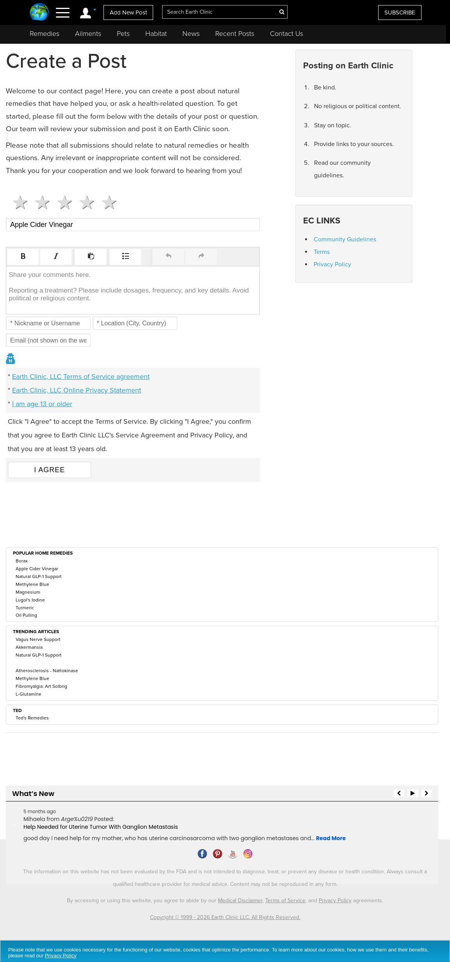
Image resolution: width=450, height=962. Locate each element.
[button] (23, 257)
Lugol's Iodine (30, 600)
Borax (22, 561)
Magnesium (28, 592)
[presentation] (23, 257)
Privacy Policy (332, 264)
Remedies (44, 33)
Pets (123, 33)
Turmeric (25, 607)
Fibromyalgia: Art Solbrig (41, 686)
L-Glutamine (28, 694)
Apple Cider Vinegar (37, 568)
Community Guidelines (345, 239)
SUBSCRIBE (399, 12)
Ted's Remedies (32, 718)
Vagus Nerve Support (38, 639)
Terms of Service (285, 900)
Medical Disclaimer (240, 900)
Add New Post (128, 12)
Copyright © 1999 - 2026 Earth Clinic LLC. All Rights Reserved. (225, 917)
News (191, 33)
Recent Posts (234, 33)
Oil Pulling (26, 615)
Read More (331, 838)
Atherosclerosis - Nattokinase (47, 670)
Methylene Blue (32, 584)
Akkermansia (29, 647)
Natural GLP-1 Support (39, 576)
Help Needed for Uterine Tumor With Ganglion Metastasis (100, 827)
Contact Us (286, 33)
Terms (322, 252)
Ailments (88, 33)
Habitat (156, 33)
